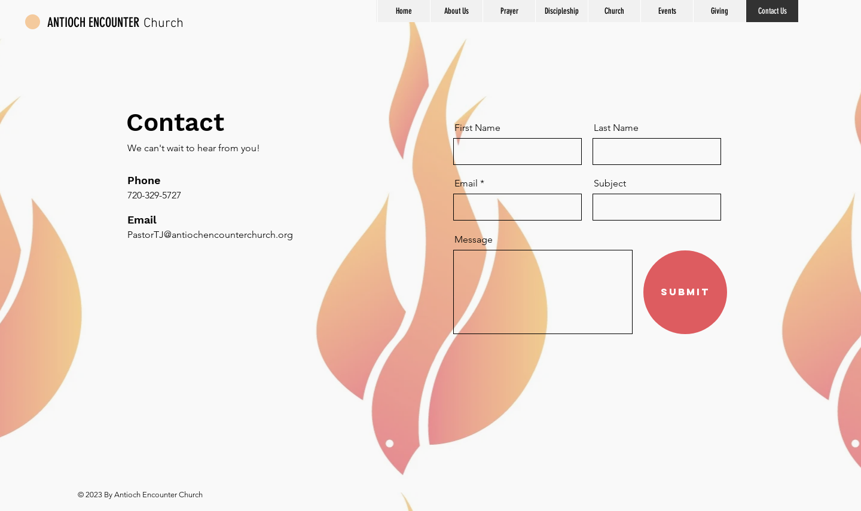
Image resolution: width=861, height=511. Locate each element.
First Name (477, 128)
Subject (610, 183)
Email (466, 183)
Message (473, 239)
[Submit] (685, 292)
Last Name (616, 128)
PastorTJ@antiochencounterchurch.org (210, 234)
